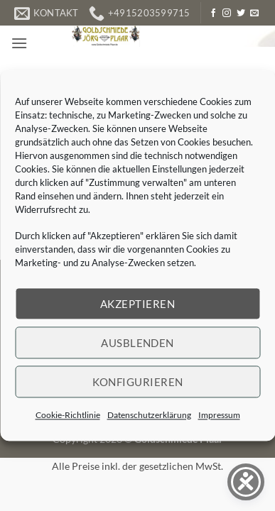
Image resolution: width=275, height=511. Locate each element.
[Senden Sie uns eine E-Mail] (254, 13)
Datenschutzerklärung (149, 415)
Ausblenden (137, 342)
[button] (19, 43)
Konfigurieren (137, 381)
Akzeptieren (137, 303)
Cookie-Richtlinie (68, 415)
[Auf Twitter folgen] (241, 13)
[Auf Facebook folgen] (213, 13)
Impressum (219, 415)
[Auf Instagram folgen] (226, 13)
